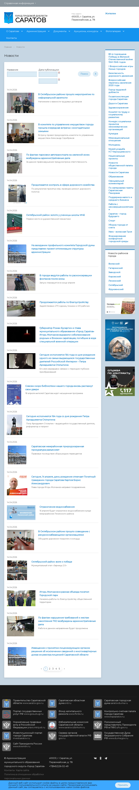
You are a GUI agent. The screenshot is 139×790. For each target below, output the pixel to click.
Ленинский (114, 281)
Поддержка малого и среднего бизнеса (120, 198)
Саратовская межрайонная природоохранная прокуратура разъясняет (57, 448)
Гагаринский (115, 268)
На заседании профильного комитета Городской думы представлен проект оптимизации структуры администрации (63, 248)
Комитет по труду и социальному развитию (118, 115)
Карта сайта (22, 770)
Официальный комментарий (116, 182)
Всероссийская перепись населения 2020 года (119, 83)
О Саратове (12, 31)
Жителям (110, 13)
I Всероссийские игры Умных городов (120, 67)
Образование (115, 176)
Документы (60, 31)
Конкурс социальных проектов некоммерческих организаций (119, 125)
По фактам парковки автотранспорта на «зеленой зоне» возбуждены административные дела (58, 156)
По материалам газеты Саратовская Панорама (120, 190)
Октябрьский (115, 285)
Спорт (111, 220)
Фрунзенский (115, 289)
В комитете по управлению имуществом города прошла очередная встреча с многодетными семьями (65, 128)
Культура (113, 133)
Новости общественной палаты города (120, 165)
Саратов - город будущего (117, 215)
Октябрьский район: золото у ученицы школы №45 (55, 215)
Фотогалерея (113, 31)
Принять (123, 785)
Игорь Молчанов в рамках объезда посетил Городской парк (64, 594)
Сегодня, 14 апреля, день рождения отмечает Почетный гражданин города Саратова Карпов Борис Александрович (63, 480)
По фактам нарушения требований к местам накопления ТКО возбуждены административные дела (67, 621)
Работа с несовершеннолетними (120, 207)
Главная (8, 47)
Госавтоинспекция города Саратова (118, 98)
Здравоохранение (118, 107)
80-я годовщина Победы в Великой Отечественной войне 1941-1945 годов (120, 58)
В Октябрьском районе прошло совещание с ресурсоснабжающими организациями (64, 533)
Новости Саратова (118, 172)
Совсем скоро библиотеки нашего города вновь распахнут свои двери (59, 388)
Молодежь (114, 145)
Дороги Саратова (118, 103)
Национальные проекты (116, 157)
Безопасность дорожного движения (120, 74)
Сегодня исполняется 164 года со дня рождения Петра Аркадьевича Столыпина (57, 418)
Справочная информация (19, 3)
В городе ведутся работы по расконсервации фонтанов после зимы (66, 277)
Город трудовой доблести (117, 91)
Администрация (36, 31)
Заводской (114, 272)
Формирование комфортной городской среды (118, 239)
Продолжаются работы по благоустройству (64, 302)
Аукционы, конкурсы (86, 31)
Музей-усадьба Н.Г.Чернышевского (119, 150)
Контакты (11, 38)
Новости (20, 47)
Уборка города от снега (118, 226)
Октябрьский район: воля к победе (51, 562)
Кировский (114, 276)
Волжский (113, 263)
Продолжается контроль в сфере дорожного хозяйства (62, 185)
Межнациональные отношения (118, 139)
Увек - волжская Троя (120, 231)
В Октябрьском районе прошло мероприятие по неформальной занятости (66, 96)
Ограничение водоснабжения (57, 507)
